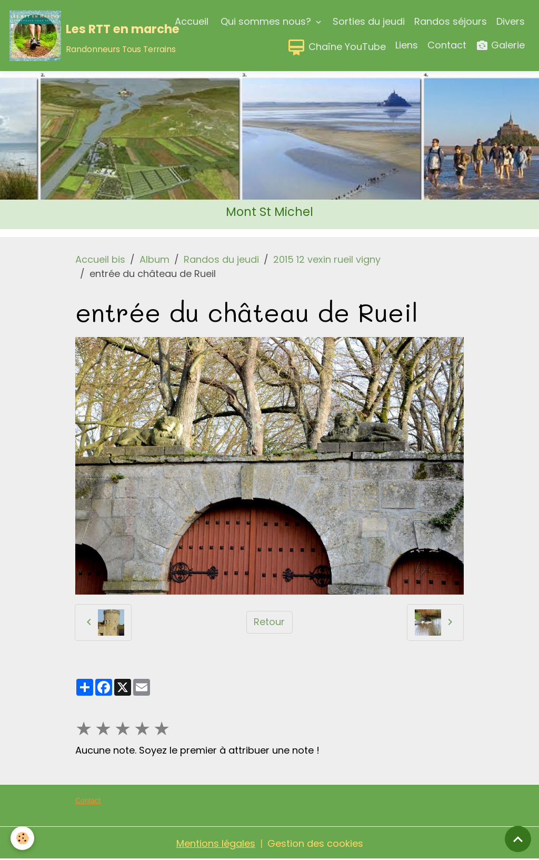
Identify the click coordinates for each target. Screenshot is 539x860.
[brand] (68, 36)
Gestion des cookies (315, 843)
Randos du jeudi (221, 259)
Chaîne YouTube (336, 47)
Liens (406, 45)
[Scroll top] (518, 839)
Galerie (500, 45)
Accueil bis (100, 259)
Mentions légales (215, 843)
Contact (446, 45)
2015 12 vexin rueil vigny (327, 259)
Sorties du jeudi (369, 21)
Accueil (191, 21)
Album (154, 259)
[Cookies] (22, 838)
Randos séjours (450, 21)
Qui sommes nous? (266, 21)
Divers (510, 21)
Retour (269, 621)
